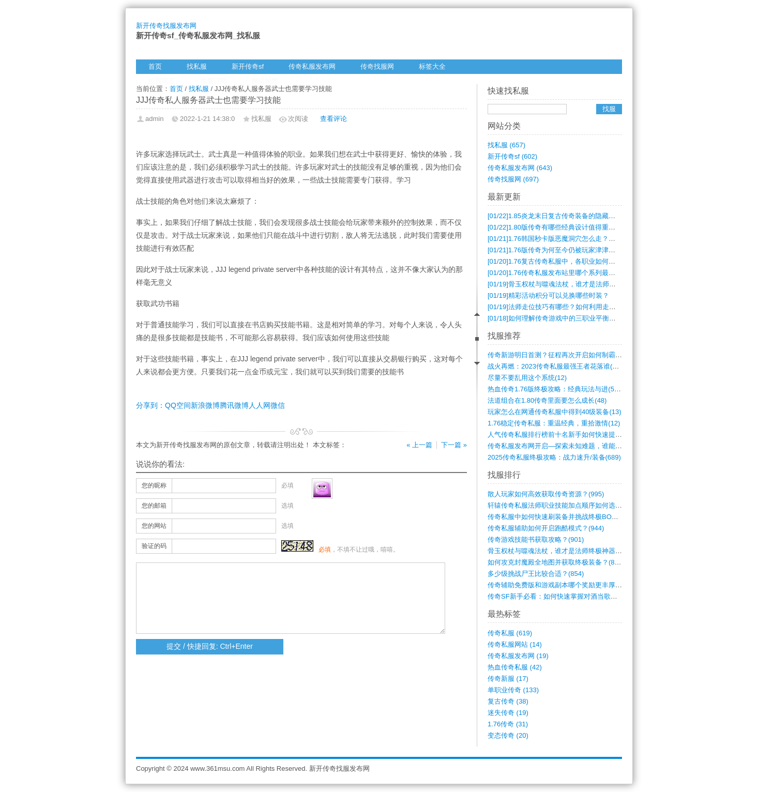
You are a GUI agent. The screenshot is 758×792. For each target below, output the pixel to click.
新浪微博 (205, 405)
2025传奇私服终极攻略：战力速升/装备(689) (554, 457)
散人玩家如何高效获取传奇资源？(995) (546, 494)
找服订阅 (213, 81)
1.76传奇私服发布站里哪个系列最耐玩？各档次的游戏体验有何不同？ (602, 273)
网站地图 (265, 81)
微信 (277, 405)
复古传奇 (508, 701)
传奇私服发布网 (312, 66)
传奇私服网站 (515, 644)
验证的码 (154, 546)
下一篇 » (454, 445)
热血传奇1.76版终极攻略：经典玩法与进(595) (556, 389)
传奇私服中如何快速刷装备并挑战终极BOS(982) (560, 517)
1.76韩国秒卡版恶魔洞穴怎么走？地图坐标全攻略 (572, 238)
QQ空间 (178, 405)
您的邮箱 (154, 505)
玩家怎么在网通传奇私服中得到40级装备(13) (554, 412)
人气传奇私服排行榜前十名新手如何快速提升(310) (563, 434)
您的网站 (154, 525)
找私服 (197, 66)
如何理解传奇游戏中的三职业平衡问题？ (558, 318)
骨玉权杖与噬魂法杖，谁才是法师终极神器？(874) (563, 551)
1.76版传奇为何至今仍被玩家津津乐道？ (558, 250)
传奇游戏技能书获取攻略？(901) (536, 539)
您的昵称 (154, 485)
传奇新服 (508, 678)
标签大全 (432, 66)
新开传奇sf (248, 66)
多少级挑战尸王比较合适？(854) (536, 573)
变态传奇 (508, 735)
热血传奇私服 (515, 667)
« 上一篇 (419, 445)
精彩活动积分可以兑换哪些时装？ (548, 295)
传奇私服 (510, 633)
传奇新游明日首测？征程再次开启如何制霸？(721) (563, 355)
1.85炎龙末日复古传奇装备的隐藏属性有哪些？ (568, 216)
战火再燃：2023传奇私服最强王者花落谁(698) (557, 366)
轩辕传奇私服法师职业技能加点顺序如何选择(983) (563, 505)
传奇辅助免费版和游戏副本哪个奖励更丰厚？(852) (563, 585)
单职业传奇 (513, 690)
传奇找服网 (377, 66)
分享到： (150, 405)
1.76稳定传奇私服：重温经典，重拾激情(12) (554, 423)
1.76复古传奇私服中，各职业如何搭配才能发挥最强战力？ (585, 261)
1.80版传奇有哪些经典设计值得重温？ (555, 227)
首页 (155, 66)
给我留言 (161, 81)
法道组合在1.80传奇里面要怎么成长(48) (547, 400)
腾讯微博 (234, 405)
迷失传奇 (508, 713)
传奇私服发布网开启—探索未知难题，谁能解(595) (563, 446)
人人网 (259, 405)
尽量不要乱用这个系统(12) (527, 378)
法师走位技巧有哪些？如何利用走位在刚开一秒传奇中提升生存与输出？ (605, 307)
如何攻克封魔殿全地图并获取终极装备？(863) (556, 562)
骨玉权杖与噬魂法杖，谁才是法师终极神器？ (565, 284)
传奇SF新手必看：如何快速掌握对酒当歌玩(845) (560, 596)
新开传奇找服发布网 (166, 25)
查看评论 (333, 119)
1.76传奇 (508, 724)
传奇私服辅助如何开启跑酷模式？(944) (546, 528)
